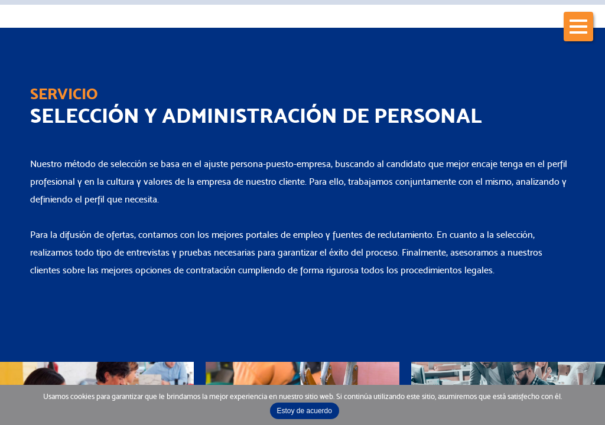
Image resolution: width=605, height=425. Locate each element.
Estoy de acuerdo (304, 411)
